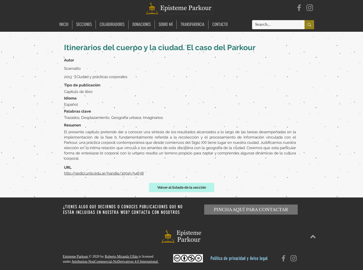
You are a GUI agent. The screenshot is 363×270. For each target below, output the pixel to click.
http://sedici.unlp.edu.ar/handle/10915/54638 (104, 173)
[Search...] (274, 24)
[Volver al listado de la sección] (181, 187)
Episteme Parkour (76, 256)
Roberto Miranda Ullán (122, 256)
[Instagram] (309, 7)
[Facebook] (299, 7)
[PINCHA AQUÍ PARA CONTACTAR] (251, 210)
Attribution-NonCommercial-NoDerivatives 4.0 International (115, 261)
